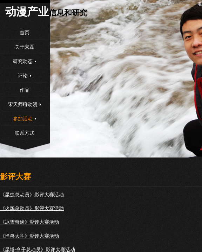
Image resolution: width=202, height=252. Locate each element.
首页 (24, 32)
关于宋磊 (24, 47)
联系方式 (24, 133)
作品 (24, 90)
